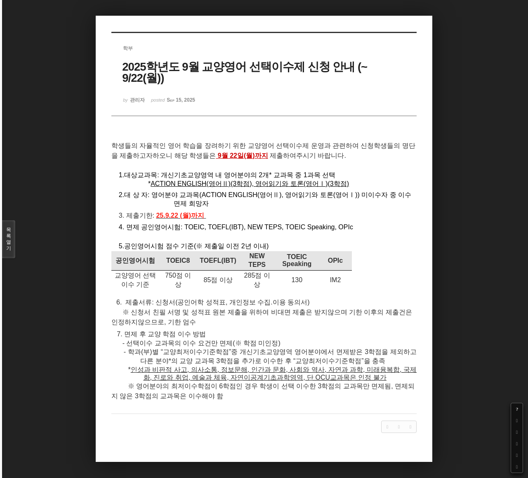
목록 (8, 239)
